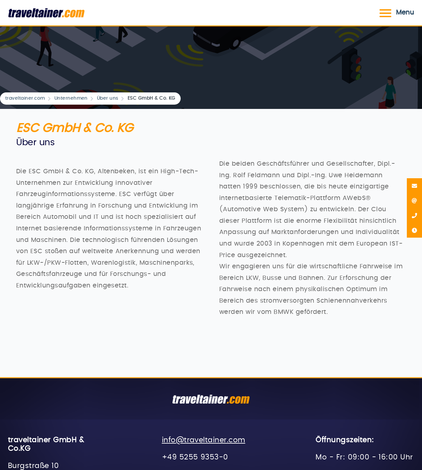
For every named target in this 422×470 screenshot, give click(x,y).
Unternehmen (71, 98)
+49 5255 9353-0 (195, 457)
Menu (395, 12)
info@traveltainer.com (203, 440)
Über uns (107, 98)
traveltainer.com (25, 98)
